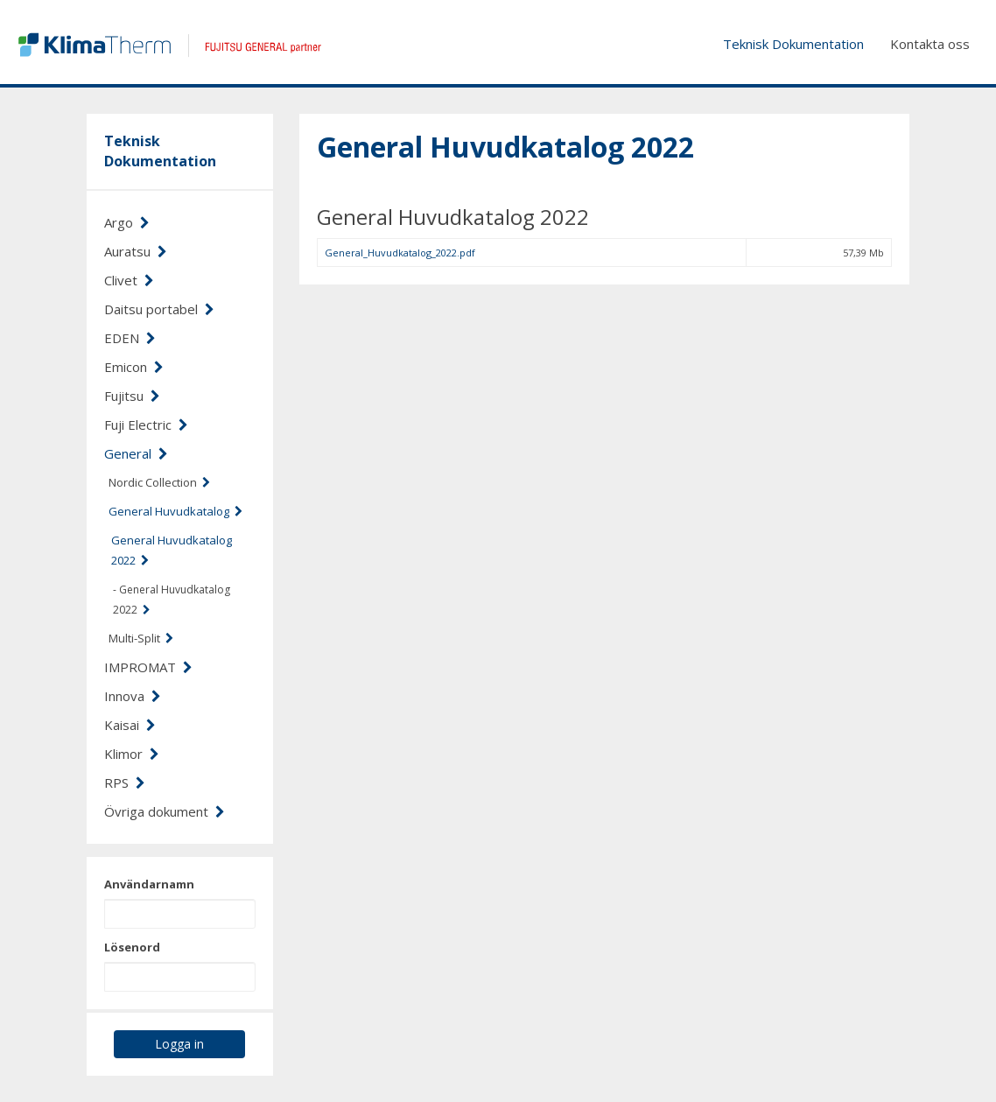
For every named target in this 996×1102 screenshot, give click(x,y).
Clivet (129, 280)
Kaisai (130, 724)
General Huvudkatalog (175, 511)
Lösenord (132, 947)
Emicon (134, 367)
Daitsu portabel (159, 309)
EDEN (130, 338)
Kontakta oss (930, 44)
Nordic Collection (159, 482)
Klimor (131, 753)
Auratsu (135, 251)
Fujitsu (132, 395)
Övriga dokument (164, 811)
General (136, 453)
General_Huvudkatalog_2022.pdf (400, 252)
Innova (132, 696)
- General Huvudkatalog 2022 (171, 599)
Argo (127, 222)
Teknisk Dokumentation (793, 44)
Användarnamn (149, 884)
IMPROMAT (148, 667)
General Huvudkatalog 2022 (171, 550)
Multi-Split (141, 638)
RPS (124, 782)
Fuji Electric (146, 424)
